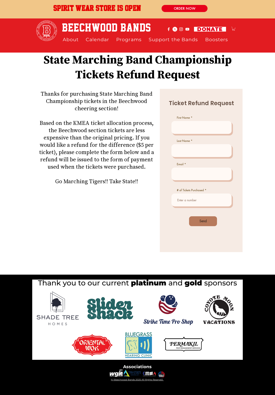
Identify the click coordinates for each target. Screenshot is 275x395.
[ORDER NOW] (185, 8)
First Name (183, 117)
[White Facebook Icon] (168, 29)
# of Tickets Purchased (190, 190)
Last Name (183, 140)
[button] (233, 29)
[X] (175, 29)
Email (180, 164)
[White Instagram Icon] (181, 29)
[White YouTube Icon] (187, 29)
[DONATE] (210, 29)
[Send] (203, 221)
